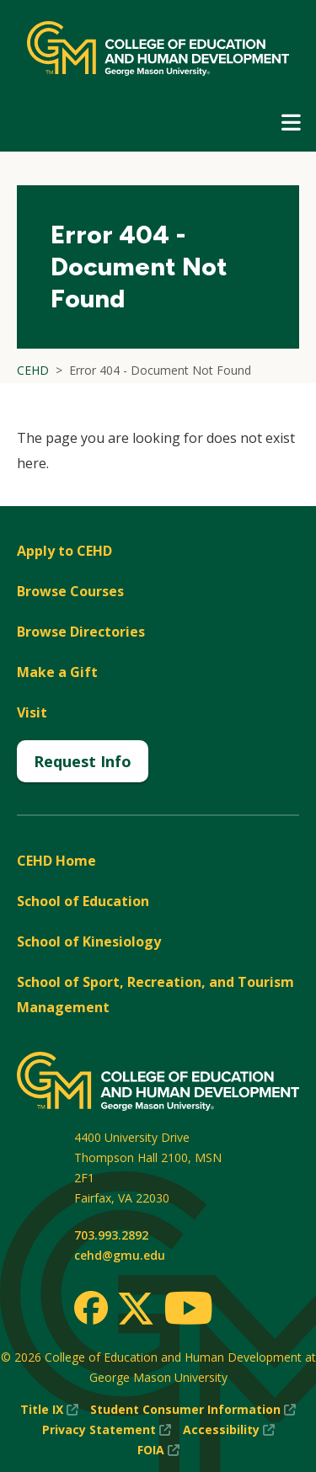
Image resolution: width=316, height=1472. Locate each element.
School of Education (83, 901)
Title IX (49, 1410)
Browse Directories (81, 631)
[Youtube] (188, 1311)
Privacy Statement (106, 1430)
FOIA (158, 1450)
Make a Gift (57, 672)
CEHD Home (56, 860)
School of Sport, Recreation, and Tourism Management (155, 994)
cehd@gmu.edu (119, 1255)
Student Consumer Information (193, 1410)
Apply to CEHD (64, 550)
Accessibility (229, 1430)
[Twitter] (135, 1309)
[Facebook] (91, 1308)
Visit (32, 712)
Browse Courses (70, 591)
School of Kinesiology (89, 941)
